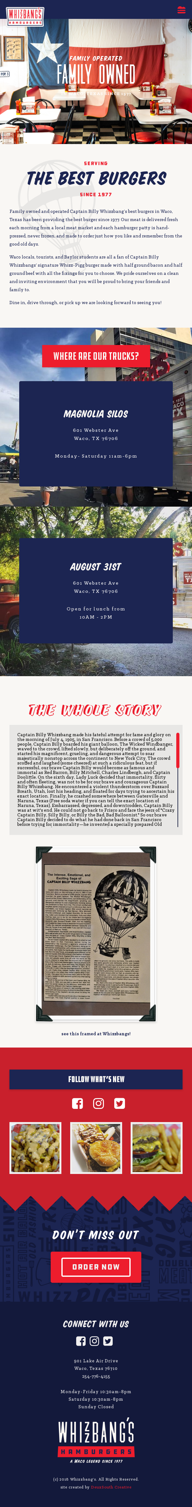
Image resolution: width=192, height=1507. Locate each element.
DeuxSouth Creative (111, 1487)
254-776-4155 (96, 1376)
